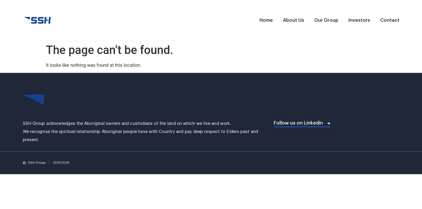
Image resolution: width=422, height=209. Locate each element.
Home (266, 20)
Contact (389, 20)
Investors (359, 20)
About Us (293, 20)
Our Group (326, 20)
